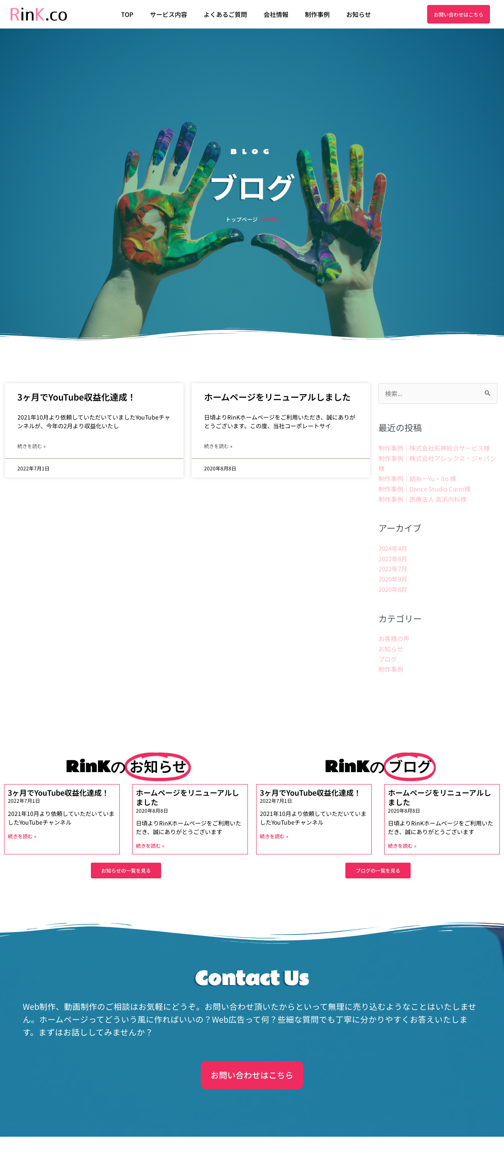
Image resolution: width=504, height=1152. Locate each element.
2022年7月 (392, 568)
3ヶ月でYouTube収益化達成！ (76, 397)
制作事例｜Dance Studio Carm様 (424, 488)
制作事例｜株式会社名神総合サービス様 (434, 448)
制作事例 (317, 14)
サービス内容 (168, 14)
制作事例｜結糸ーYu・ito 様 (417, 478)
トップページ (242, 219)
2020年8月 (392, 589)
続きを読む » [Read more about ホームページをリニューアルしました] (218, 445)
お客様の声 (393, 638)
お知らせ (358, 14)
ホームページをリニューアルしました (277, 397)
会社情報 (276, 14)
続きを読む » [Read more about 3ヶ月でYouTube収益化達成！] (31, 445)
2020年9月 (392, 579)
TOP (127, 14)
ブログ (387, 659)
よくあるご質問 (225, 14)
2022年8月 (392, 558)
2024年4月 (392, 548)
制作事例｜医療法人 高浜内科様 (422, 499)
